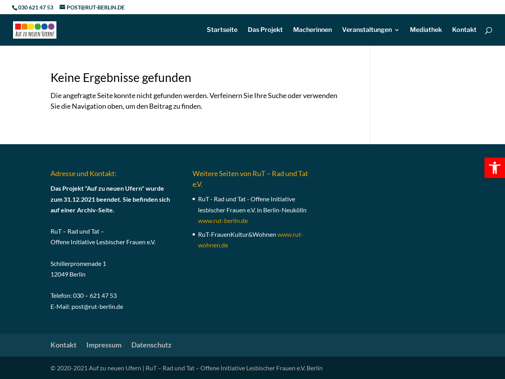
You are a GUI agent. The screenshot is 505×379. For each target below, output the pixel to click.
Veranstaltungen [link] (367, 30)
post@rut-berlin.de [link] (97, 306)
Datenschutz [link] (151, 344)
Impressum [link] (104, 344)
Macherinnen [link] (312, 30)
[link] (494, 168)
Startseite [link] (222, 30)
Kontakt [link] (464, 30)
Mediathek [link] (426, 30)
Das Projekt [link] (265, 30)
